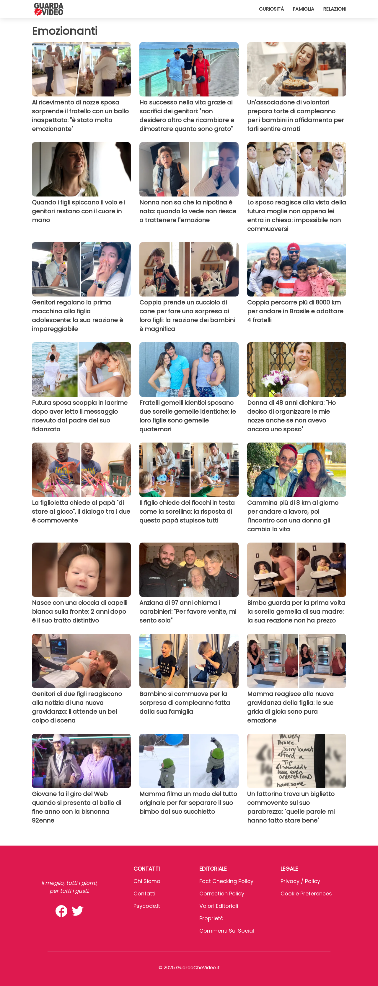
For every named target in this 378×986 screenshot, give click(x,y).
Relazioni (334, 9)
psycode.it (146, 906)
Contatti (144, 893)
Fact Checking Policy (226, 881)
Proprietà (211, 918)
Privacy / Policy (300, 881)
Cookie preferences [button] (306, 893)
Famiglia (303, 9)
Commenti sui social (226, 930)
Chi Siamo (146, 881)
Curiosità (271, 9)
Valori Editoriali (218, 906)
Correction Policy (221, 893)
